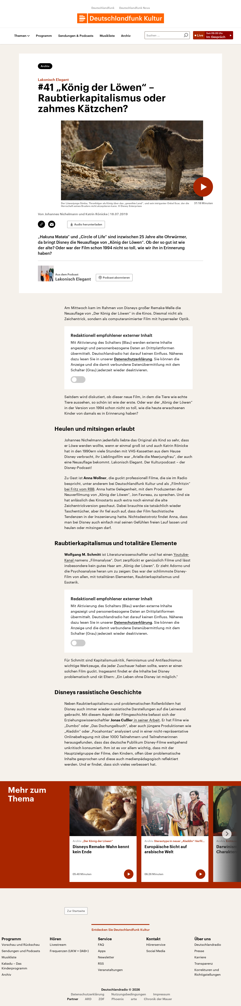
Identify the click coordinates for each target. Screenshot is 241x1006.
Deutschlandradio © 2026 (120, 989)
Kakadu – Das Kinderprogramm (14, 966)
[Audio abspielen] (203, 187)
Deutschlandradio (207, 944)
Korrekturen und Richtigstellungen (207, 972)
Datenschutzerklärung (133, 359)
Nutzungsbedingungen (128, 994)
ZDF (101, 999)
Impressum (161, 994)
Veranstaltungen (110, 970)
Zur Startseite (76, 910)
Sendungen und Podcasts (21, 951)
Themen (20, 35)
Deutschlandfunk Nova (134, 7)
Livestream (58, 944)
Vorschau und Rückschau (21, 944)
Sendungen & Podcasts (75, 35)
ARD (88, 999)
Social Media (155, 951)
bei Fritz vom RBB (79, 489)
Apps (102, 951)
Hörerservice (155, 944)
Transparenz (203, 963)
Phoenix (118, 999)
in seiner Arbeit (146, 720)
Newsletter (106, 957)
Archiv (126, 35)
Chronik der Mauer (158, 999)
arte (134, 999)
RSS (101, 963)
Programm (44, 35)
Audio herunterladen (88, 224)
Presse (199, 951)
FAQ (101, 944)
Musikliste (107, 35)
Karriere (200, 957)
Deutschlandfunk (102, 7)
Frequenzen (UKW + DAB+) (69, 951)
